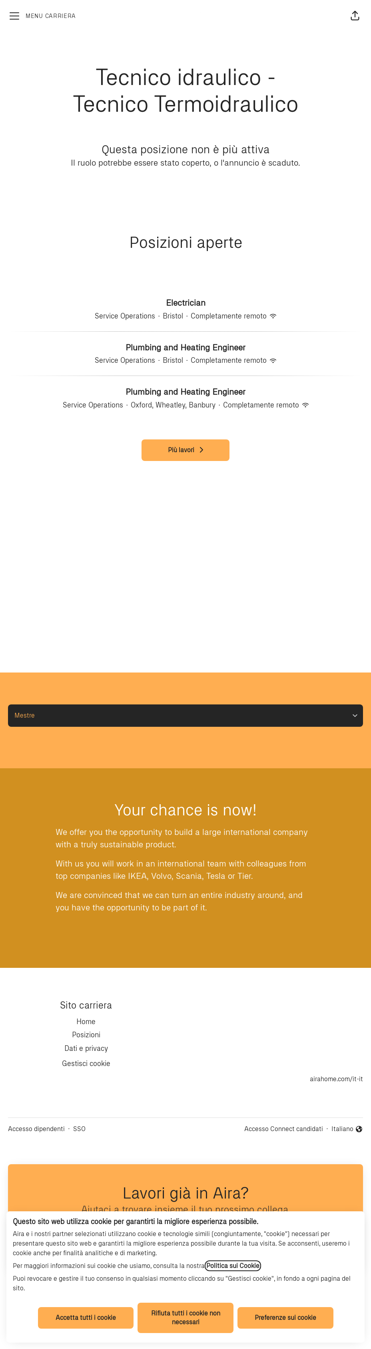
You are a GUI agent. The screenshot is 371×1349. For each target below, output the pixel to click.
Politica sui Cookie (232, 1266)
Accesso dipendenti (36, 1129)
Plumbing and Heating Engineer (185, 347)
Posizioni (86, 1035)
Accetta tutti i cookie (86, 1317)
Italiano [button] (347, 1129)
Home (86, 1021)
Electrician (185, 303)
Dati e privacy (86, 1048)
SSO (79, 1129)
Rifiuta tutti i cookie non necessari (185, 1317)
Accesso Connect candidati (283, 1129)
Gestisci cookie (86, 1063)
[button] (355, 16)
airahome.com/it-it (336, 1079)
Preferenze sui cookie (285, 1317)
